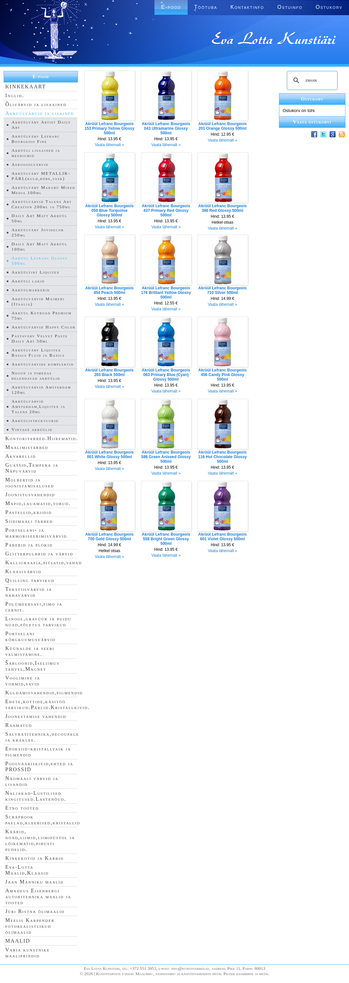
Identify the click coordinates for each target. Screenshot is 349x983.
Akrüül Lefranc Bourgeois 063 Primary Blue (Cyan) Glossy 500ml (166, 375)
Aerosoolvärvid (30, 164)
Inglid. (14, 95)
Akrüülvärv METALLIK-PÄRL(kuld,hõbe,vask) (41, 176)
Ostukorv (329, 7)
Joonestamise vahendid (35, 716)
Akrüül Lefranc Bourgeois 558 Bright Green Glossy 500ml (166, 539)
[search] (311, 80)
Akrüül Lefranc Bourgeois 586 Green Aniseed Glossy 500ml (166, 457)
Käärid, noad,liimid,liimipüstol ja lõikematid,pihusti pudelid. (40, 840)
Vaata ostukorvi (312, 121)
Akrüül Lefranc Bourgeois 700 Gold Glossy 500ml (109, 536)
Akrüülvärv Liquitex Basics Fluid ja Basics (38, 352)
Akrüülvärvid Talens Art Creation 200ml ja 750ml (42, 204)
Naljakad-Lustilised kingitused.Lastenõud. (35, 796)
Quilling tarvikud (30, 580)
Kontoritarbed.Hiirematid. (41, 438)
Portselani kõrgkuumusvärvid (30, 636)
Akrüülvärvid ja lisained (39, 113)
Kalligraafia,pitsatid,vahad (43, 562)
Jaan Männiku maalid (34, 881)
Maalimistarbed (26, 447)
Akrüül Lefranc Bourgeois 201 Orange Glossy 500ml (222, 126)
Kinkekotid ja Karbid (34, 858)
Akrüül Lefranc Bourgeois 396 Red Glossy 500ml (222, 208)
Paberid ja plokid (29, 544)
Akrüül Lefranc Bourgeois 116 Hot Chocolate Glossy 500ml (222, 457)
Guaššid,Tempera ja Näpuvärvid (31, 468)
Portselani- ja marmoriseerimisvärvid (36, 533)
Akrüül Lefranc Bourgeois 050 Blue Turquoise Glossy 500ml (109, 210)
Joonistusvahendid (30, 494)
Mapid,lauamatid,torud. (38, 503)
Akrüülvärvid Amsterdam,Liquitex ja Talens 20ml (38, 406)
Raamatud (18, 725)
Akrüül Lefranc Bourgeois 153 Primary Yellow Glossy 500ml (109, 128)
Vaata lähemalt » (109, 145)
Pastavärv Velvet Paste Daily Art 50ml (40, 338)
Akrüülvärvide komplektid (43, 364)
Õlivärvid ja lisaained (36, 104)
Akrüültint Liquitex (35, 272)
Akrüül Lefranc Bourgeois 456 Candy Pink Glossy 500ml (222, 375)
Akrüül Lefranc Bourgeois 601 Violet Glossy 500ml (222, 536)
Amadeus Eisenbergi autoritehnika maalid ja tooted (38, 896)
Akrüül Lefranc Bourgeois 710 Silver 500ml (222, 290)
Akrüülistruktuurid (35, 420)
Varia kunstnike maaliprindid (27, 952)
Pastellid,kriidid (28, 512)
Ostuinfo (290, 7)
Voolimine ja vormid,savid (22, 680)
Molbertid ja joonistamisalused (29, 482)
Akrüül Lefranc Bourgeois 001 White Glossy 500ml (109, 454)
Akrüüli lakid (28, 281)
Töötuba (205, 7)
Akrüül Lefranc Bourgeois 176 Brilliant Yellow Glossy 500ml (166, 293)
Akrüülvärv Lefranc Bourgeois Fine (36, 139)
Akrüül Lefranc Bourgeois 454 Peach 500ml (109, 290)
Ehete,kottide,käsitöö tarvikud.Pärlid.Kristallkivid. (47, 704)
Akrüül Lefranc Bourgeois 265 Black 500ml (109, 372)
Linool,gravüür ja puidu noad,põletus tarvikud (38, 621)
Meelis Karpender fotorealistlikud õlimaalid (30, 926)
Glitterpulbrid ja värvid (39, 553)
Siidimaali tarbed (29, 521)
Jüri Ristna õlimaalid (35, 911)
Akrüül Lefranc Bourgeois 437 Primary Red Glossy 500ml (166, 210)
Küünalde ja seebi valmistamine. (30, 651)
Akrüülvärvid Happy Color (44, 326)
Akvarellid (20, 456)
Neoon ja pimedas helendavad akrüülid (36, 375)
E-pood (171, 7)
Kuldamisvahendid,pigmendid (44, 692)
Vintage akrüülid (32, 429)
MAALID (17, 941)
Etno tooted (22, 808)
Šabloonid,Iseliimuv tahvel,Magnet (32, 666)
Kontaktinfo (247, 7)
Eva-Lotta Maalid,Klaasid (27, 870)
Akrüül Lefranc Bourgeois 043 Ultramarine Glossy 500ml (166, 128)
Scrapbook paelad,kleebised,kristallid (42, 819)
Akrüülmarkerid (31, 289)
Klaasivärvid (23, 571)
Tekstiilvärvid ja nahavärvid (28, 592)
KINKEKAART (25, 86)
